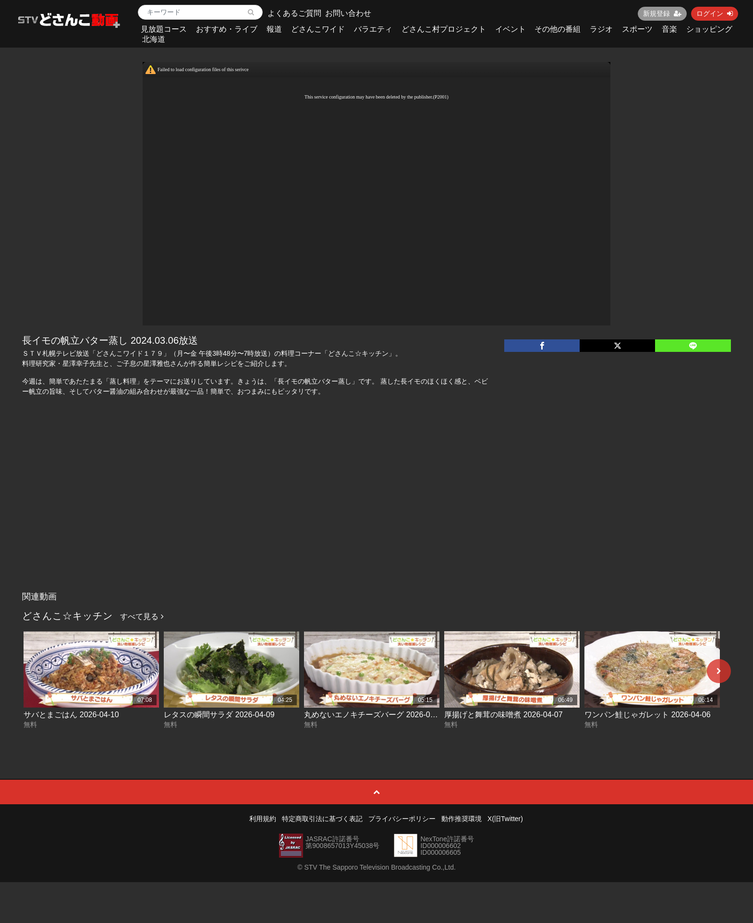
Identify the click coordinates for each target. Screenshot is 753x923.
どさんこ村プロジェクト (443, 29)
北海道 (153, 39)
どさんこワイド (318, 29)
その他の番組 (557, 29)
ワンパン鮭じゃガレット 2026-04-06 (647, 715)
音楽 (669, 29)
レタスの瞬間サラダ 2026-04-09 (219, 715)
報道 (274, 29)
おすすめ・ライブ (226, 29)
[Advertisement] (376, 515)
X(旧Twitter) (505, 819)
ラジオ (601, 29)
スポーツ (637, 29)
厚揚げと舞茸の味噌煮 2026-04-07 (503, 715)
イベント (510, 29)
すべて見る (141, 616)
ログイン (714, 13)
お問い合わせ (348, 13)
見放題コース (164, 29)
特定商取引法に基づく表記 (322, 819)
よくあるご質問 (294, 13)
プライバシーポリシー (402, 819)
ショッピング (709, 29)
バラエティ (373, 29)
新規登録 (662, 13)
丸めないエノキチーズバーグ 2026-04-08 (374, 715)
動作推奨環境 (461, 819)
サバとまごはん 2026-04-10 (71, 715)
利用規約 (262, 819)
